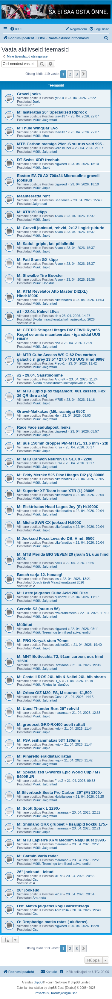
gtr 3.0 (59, 98)
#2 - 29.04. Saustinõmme (40, 375)
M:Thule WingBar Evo (37, 128)
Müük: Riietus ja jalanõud (51, 684)
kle (57, 415)
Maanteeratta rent (33, 196)
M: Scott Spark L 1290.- (38, 808)
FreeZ (59, 780)
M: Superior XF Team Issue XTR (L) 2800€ (55, 491)
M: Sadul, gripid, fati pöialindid (45, 243)
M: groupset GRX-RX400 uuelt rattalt (51, 724)
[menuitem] (16, 29)
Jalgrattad (40, 203)
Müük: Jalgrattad (45, 120)
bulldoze (61, 597)
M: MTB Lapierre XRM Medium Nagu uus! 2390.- (61, 840)
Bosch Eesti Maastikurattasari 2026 (58, 582)
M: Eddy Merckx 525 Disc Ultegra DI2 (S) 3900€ (60, 475)
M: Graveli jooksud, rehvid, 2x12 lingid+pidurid (61, 228)
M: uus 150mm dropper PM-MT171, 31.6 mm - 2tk (62, 443)
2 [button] (70, 74)
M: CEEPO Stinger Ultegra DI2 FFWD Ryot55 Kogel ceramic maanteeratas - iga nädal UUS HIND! (58, 334)
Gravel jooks (29, 94)
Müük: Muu (41, 135)
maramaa (61, 712)
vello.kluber (63, 148)
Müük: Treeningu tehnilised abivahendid (61, 632)
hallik (58, 563)
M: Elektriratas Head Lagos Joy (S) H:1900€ (57, 506)
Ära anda (39, 898)
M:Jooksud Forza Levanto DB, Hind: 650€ (55, 538)
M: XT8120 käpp (32, 212)
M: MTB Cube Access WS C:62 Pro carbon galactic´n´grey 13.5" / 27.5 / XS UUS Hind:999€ (61, 357)
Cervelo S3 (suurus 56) (38, 609)
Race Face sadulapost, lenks (44, 427)
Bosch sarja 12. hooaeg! (39, 574)
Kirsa (58, 447)
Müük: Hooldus (43, 283)
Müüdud (24, 624)
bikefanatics (63, 300)
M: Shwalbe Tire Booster (40, 275)
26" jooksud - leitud (35, 872)
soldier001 (62, 644)
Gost (58, 697)
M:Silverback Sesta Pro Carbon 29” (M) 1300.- (59, 792)
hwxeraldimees (65, 613)
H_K (58, 681)
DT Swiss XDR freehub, (39, 160)
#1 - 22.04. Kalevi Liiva (38, 311)
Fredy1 (60, 363)
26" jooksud (28, 890)
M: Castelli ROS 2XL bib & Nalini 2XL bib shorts (61, 677)
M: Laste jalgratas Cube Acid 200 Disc (52, 593)
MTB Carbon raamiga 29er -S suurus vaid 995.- (60, 144)
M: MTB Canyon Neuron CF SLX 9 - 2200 (54, 459)
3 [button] (77, 74)
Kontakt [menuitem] (48, 971)
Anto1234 (62, 910)
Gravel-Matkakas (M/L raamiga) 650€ (51, 411)
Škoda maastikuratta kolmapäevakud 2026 (64, 319)
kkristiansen (63, 796)
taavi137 (61, 116)
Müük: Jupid (41, 167)
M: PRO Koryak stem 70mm (42, 640)
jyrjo (58, 728)
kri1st (58, 876)
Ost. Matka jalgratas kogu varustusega (53, 906)
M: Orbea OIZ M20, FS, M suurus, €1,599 (54, 692)
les (57, 579)
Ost (35, 879)
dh (56, 316)
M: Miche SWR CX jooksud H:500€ (49, 522)
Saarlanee (62, 200)
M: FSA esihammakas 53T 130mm (48, 740)
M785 (59, 399)
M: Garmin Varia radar (37, 856)
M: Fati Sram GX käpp (37, 259)
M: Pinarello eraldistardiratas (44, 756)
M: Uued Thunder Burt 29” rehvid (48, 708)
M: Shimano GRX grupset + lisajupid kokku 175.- (62, 824)
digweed (61, 164)
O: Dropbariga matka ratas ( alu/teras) (52, 922)
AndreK (60, 379)
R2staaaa (62, 665)
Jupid (36, 101)
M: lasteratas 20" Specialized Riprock (52, 112)
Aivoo (59, 216)
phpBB (38, 982)
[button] (84, 74)
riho (57, 343)
